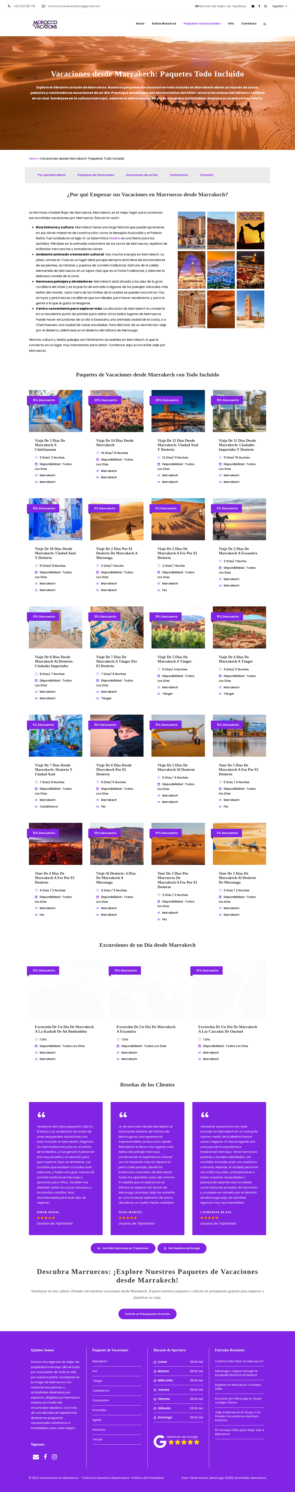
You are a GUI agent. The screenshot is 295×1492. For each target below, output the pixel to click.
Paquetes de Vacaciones (96, 175)
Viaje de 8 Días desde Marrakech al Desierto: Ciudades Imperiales (54, 661)
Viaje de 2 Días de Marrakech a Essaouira (238, 551)
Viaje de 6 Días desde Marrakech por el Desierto (114, 769)
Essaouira (98, 1430)
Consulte (206, 175)
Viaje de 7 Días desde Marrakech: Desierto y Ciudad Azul (53, 769)
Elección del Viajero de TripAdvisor (223, 6)
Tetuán (97, 1439)
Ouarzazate (100, 1400)
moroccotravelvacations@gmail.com (74, 6)
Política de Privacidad (147, 1478)
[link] (253, 6)
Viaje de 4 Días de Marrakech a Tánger (236, 659)
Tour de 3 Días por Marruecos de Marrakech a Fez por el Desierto (177, 880)
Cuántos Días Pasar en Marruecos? (239, 1361)
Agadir (96, 1420)
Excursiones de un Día (142, 175)
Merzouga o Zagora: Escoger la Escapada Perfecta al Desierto (236, 1373)
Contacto (249, 24)
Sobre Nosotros (164, 24)
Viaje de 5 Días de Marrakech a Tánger (174, 659)
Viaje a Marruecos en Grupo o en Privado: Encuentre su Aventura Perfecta (238, 1416)
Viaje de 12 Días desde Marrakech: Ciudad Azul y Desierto (177, 445)
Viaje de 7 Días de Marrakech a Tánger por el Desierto (116, 661)
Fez (94, 1371)
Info (231, 24)
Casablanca (100, 1391)
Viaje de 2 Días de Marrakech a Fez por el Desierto (177, 553)
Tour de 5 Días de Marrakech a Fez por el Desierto (238, 769)
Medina (114, 238)
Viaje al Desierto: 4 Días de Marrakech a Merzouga (116, 878)
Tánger (97, 1381)
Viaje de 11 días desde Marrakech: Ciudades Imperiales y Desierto (237, 445)
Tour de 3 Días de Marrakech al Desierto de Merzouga (237, 878)
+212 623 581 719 (24, 6)
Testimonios (179, 175)
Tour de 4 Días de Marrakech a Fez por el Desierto (54, 878)
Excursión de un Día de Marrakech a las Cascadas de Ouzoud (227, 1029)
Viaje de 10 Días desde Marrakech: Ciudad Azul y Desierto (55, 553)
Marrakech (99, 1361)
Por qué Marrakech (52, 175)
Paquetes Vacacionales (202, 24)
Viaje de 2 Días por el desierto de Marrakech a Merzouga (117, 553)
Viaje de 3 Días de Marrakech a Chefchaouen (50, 445)
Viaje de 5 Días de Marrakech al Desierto (176, 767)
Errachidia (99, 1410)
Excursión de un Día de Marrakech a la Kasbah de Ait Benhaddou (64, 1029)
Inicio (140, 24)
